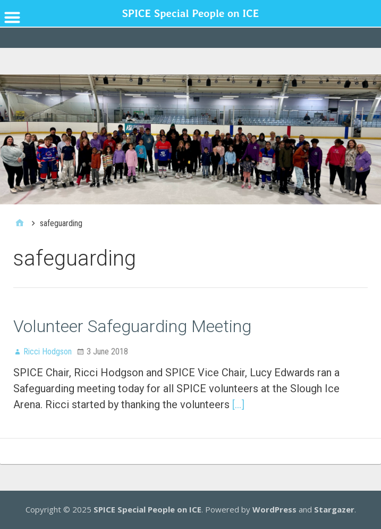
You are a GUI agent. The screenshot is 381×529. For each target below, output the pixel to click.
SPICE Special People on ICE (147, 509)
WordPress (274, 509)
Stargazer (334, 509)
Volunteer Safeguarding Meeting (132, 326)
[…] (238, 404)
